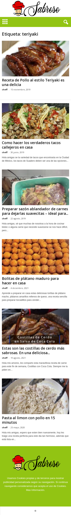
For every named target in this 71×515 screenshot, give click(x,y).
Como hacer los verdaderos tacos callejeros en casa (31, 145)
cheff (5, 89)
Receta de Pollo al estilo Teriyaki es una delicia (33, 82)
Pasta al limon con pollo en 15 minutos (28, 420)
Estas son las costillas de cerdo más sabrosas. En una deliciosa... (33, 350)
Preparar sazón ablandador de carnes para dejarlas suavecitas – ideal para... (35, 211)
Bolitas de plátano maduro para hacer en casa (30, 281)
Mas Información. (35, 490)
